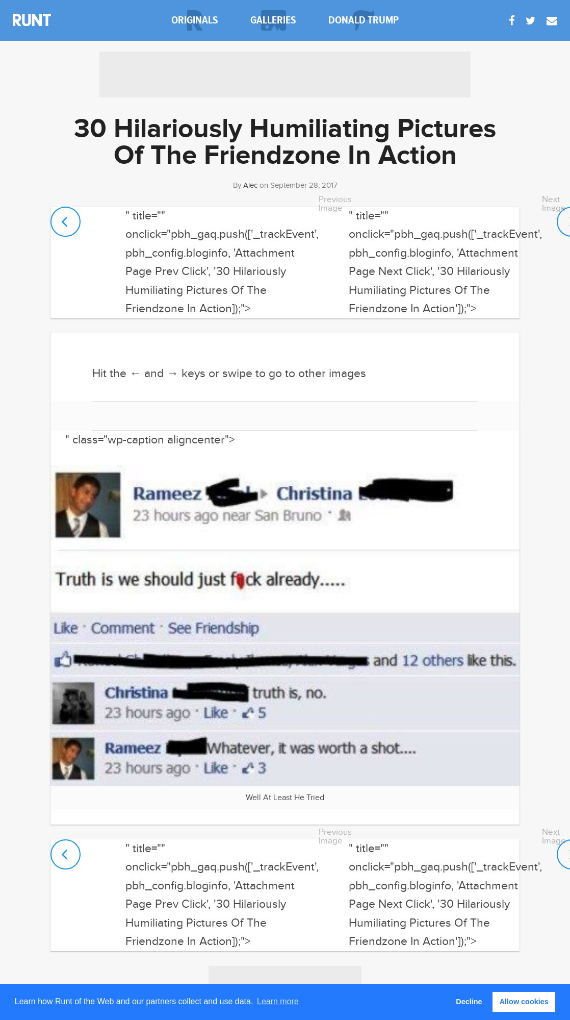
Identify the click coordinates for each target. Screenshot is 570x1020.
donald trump (363, 20)
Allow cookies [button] (524, 1002)
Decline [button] (469, 1002)
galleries (273, 20)
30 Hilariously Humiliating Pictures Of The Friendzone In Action (285, 142)
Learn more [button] (278, 1001)
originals (194, 20)
